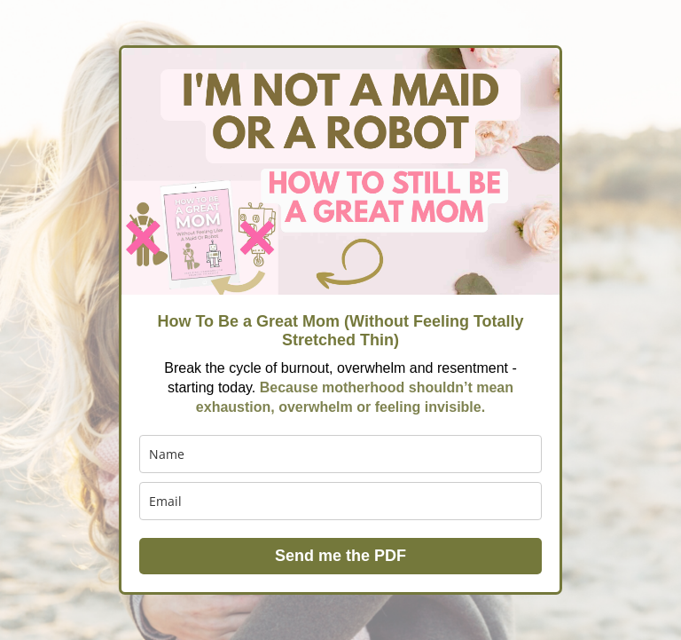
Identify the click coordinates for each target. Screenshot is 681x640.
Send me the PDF (340, 556)
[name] (340, 454)
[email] (340, 501)
